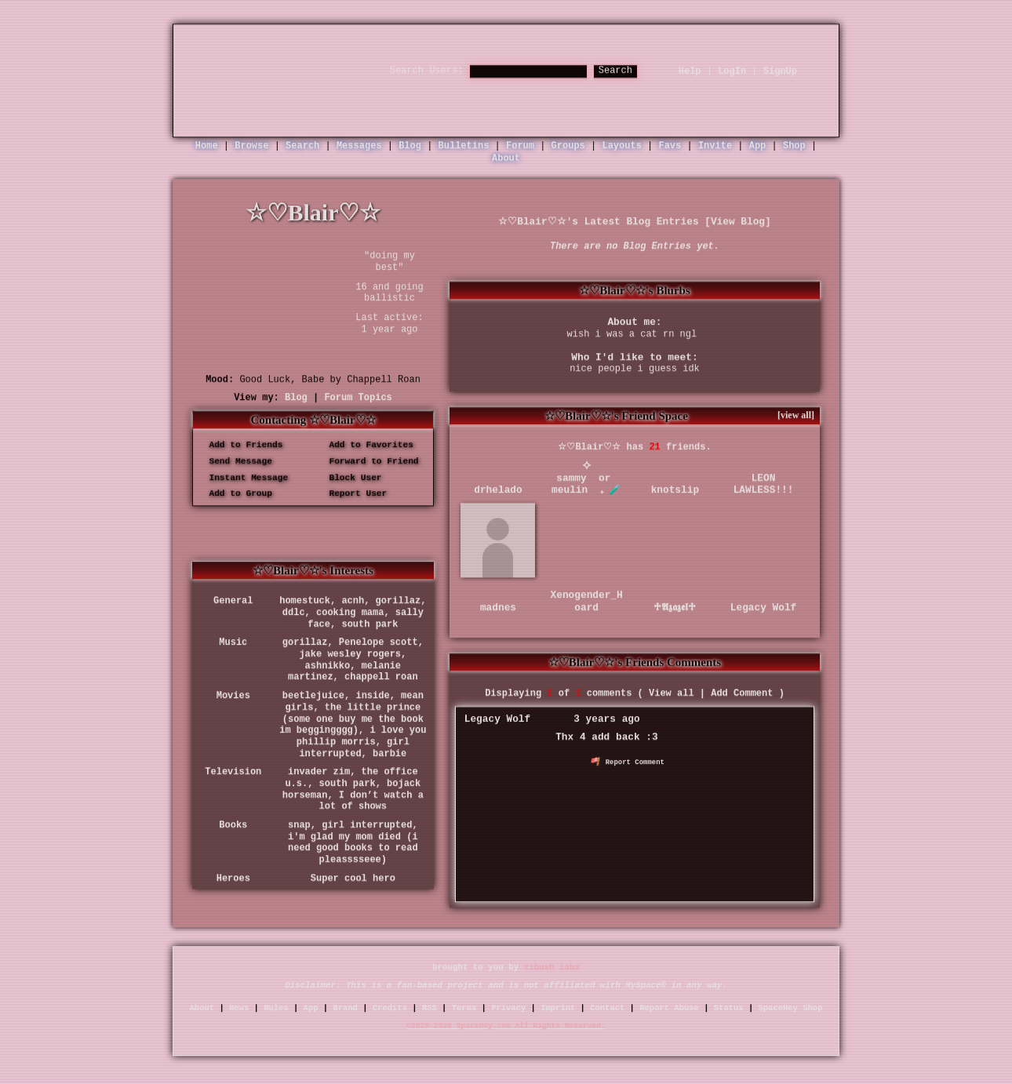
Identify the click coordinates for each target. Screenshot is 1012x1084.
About (506, 158)
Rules (276, 1008)
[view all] (795, 414)
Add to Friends (240, 444)
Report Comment (627, 762)
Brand (345, 1008)
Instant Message (243, 477)
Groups (568, 145)
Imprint (558, 1008)
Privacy (508, 1008)
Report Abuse (669, 1008)
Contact (607, 1008)
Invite (715, 145)
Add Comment (742, 693)
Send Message (235, 461)
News (239, 1008)
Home (206, 145)
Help (690, 71)
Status (729, 1008)
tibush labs (552, 967)
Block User (350, 477)
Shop (794, 145)
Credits (390, 1008)
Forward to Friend (369, 461)
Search (615, 70)
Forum (520, 145)
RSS (429, 1008)
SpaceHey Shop (791, 1008)
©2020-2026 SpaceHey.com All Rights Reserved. (505, 1025)
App (757, 145)
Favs (669, 145)
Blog (410, 145)
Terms (464, 1008)
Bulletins (464, 145)
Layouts (621, 145)
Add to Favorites (366, 444)
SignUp (780, 71)
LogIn (732, 71)
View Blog (738, 221)
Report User (353, 494)
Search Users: (427, 70)
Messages (359, 145)
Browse (251, 145)
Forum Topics (357, 397)
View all (671, 693)
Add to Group (235, 494)
